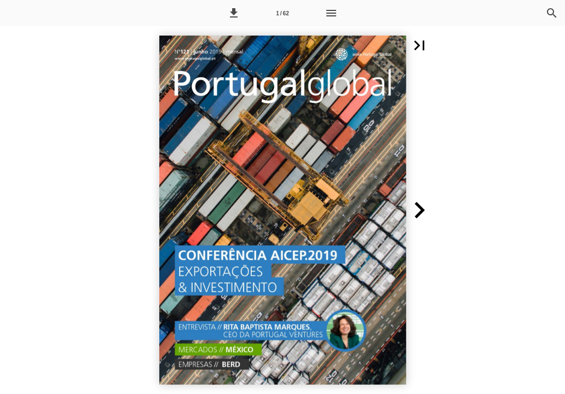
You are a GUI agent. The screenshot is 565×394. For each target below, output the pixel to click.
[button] (234, 13)
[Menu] (331, 13)
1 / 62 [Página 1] (282, 13)
